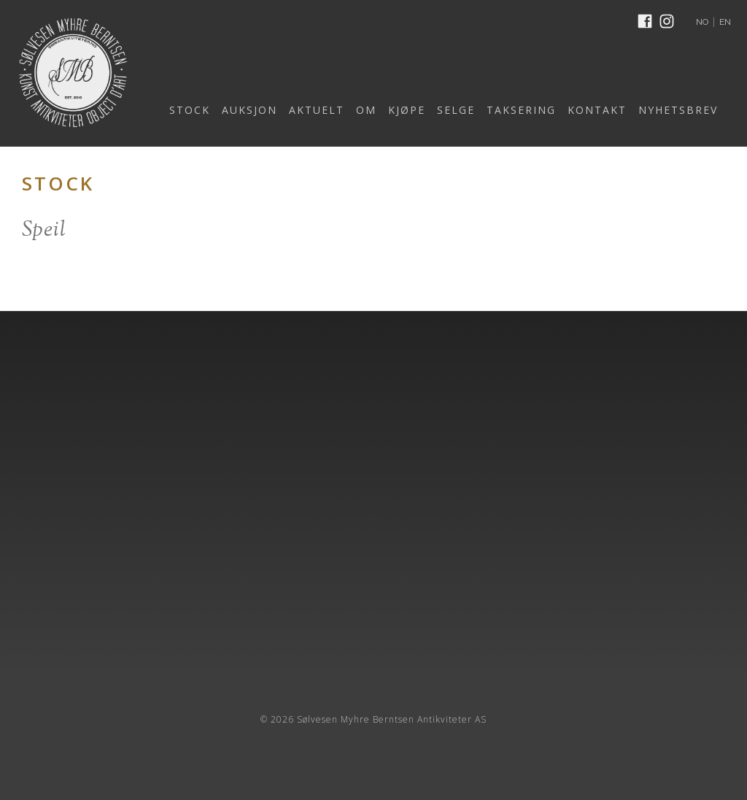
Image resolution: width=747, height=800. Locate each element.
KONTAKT (597, 110)
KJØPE (406, 110)
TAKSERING (521, 110)
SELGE (456, 110)
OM (366, 110)
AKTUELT (316, 110)
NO (702, 22)
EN (725, 22)
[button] (185, 110)
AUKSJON (249, 110)
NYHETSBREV (678, 110)
